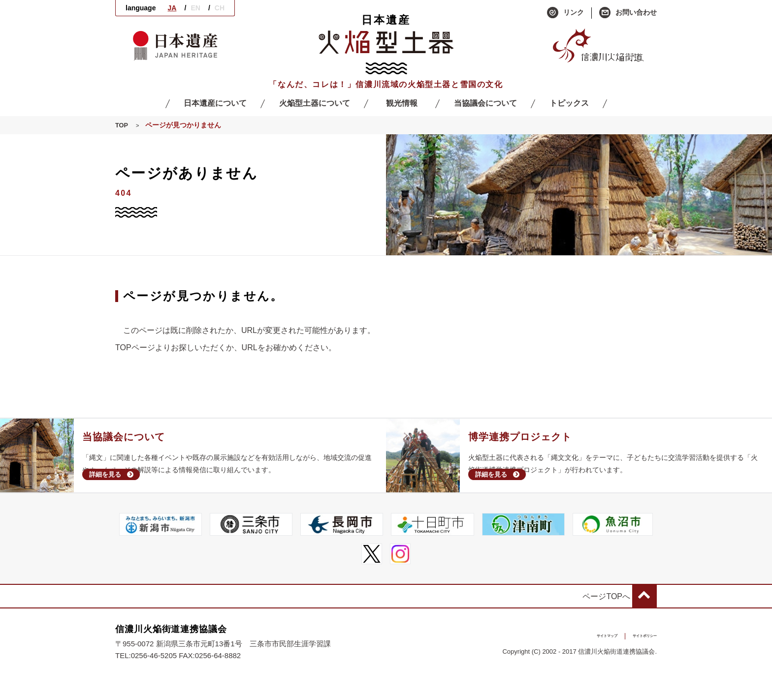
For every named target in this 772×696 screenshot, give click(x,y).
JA (171, 7)
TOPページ (135, 347)
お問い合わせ (628, 12)
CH (220, 7)
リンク (565, 12)
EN (195, 7)
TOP (122, 125)
